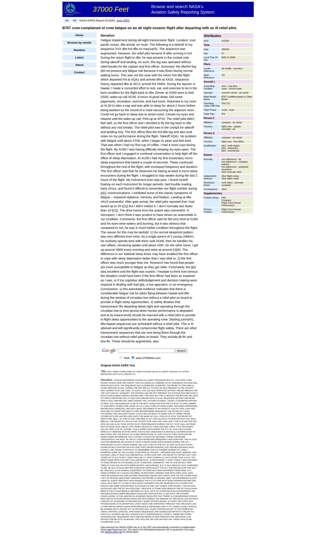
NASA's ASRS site (113, 532)
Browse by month (79, 42)
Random (79, 50)
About (79, 65)
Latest (79, 57)
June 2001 (123, 20)
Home (79, 35)
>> (75, 20)
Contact (79, 72)
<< (67, 20)
